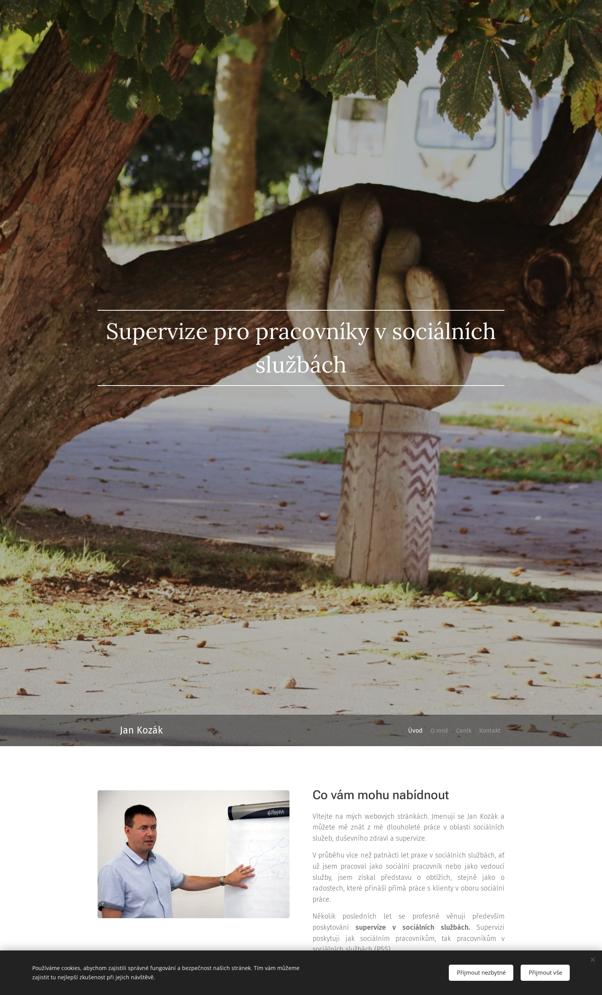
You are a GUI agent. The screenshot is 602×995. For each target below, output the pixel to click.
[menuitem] (394, 730)
